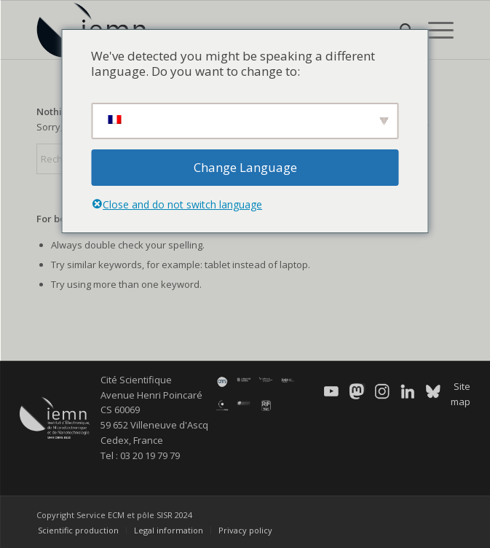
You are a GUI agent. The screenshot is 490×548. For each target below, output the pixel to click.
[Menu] (434, 30)
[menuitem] (434, 30)
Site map (460, 394)
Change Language (245, 167)
